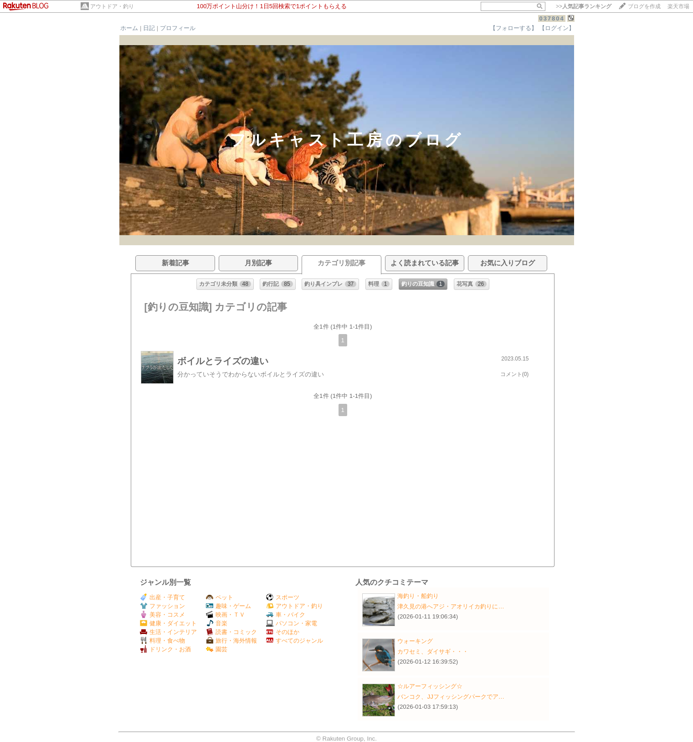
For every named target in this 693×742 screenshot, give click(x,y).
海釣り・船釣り (418, 596)
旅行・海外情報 (231, 640)
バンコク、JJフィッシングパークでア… (450, 696)
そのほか (282, 632)
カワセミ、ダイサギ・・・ (432, 651)
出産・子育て (162, 597)
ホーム (129, 28)
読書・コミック (231, 632)
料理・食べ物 (162, 640)
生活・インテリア (168, 632)
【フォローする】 (513, 28)
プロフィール (177, 28)
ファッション (162, 606)
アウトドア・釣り (112, 6)
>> (583, 6)
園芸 (216, 649)
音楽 (216, 623)
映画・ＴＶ (225, 614)
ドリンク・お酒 (165, 649)
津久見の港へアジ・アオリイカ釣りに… (450, 606)
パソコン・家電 (291, 623)
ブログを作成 (644, 6)
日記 (149, 28)
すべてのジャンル (294, 640)
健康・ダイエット (168, 623)
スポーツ (282, 597)
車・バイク (285, 614)
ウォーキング (415, 641)
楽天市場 (678, 6)
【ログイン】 (557, 28)
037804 (551, 18)
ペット (219, 597)
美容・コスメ (162, 614)
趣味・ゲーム (228, 606)
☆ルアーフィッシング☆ (429, 686)
